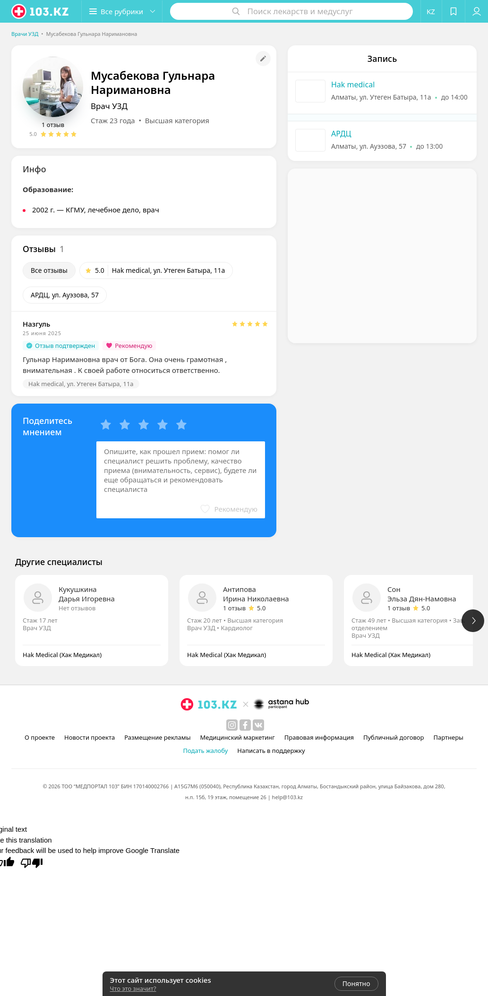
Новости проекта (89, 737)
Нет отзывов (77, 608)
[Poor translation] (31, 862)
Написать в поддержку (271, 750)
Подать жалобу (205, 750)
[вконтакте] (258, 725)
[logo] (40, 11)
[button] (122, 11)
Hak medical (353, 84)
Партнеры (448, 737)
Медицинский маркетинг (237, 737)
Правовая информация (319, 737)
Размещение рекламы (157, 737)
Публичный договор (393, 737)
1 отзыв (53, 124)
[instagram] (232, 725)
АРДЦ (341, 133)
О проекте (40, 737)
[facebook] (245, 725)
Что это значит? (133, 988)
